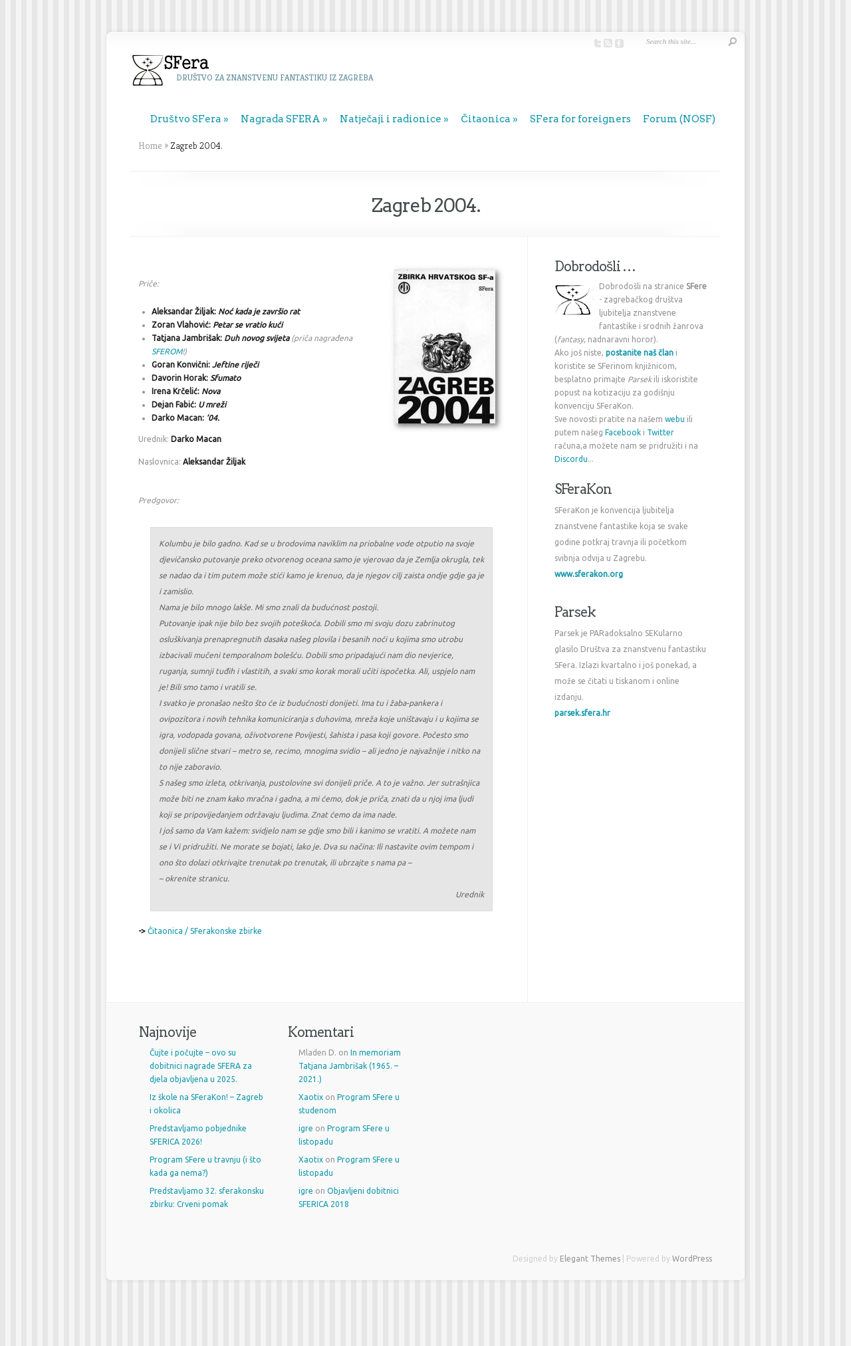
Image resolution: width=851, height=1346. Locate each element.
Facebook (623, 432)
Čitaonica (486, 119)
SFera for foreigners (580, 119)
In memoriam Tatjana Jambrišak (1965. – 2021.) (350, 1065)
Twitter (660, 432)
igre (306, 1128)
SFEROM (167, 351)
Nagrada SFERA (280, 119)
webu (675, 419)
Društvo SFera (185, 119)
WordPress (692, 1258)
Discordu (571, 459)
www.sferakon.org (588, 574)
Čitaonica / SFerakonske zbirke (205, 931)
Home (150, 146)
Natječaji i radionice (391, 119)
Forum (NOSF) (679, 119)
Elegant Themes (590, 1258)
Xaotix (311, 1097)
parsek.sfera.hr (582, 713)
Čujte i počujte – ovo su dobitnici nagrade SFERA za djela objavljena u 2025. (201, 1065)
